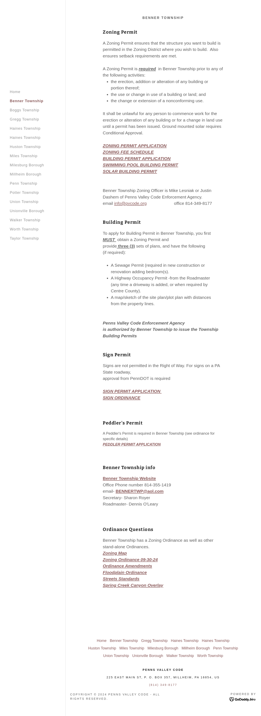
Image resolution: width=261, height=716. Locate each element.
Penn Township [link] (23, 183)
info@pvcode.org (130, 203)
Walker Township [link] (25, 220)
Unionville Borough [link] (27, 211)
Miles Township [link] (24, 156)
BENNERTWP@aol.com (140, 491)
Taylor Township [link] (24, 238)
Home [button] (101, 641)
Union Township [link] (24, 202)
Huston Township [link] (25, 147)
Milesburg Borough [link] (27, 165)
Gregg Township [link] (24, 119)
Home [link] (15, 92)
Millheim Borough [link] (25, 174)
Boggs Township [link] (24, 110)
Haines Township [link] (25, 128)
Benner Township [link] (26, 101)
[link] (242, 699)
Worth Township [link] (24, 229)
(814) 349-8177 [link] (163, 684)
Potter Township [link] (24, 193)
